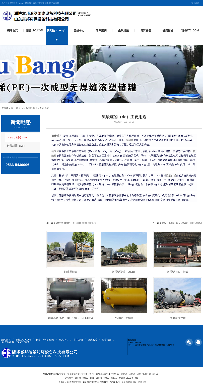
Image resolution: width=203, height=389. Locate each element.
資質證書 (145, 30)
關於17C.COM (34, 30)
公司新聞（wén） (20, 137)
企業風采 (123, 30)
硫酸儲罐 (171, 175)
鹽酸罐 (124, 374)
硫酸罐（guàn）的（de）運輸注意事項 (76, 222)
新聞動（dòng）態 (57, 35)
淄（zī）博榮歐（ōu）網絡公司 (132, 382)
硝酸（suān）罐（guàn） (148, 374)
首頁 (18, 108)
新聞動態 (30, 108)
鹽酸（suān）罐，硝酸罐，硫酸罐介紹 (182, 222)
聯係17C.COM (190, 30)
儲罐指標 (168, 30)
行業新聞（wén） (17, 145)
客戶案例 (101, 30)
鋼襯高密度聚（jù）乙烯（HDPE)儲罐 (70, 317)
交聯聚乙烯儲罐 (124, 317)
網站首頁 (12, 30)
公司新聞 (44, 108)
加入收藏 (195, 3)
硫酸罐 (129, 140)
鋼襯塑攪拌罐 (178, 317)
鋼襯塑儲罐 (70, 271)
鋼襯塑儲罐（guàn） (124, 271)
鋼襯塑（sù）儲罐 (177, 271)
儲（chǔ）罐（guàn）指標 (15, 342)
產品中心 (79, 30)
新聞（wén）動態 (45, 339)
